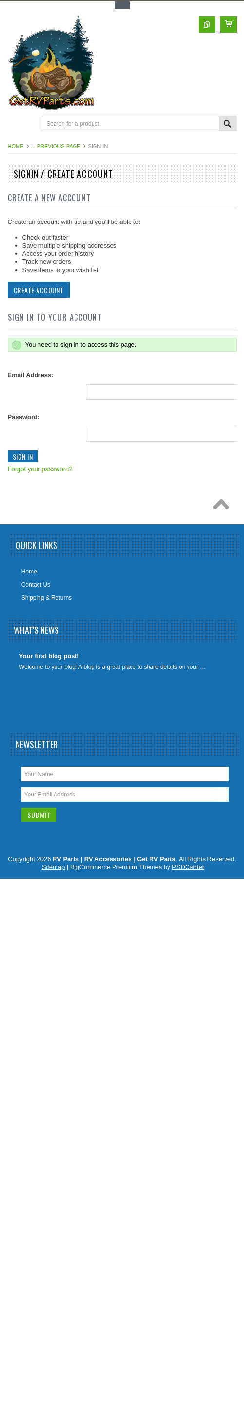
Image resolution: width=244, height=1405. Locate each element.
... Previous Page (56, 146)
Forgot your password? (39, 469)
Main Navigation (16, 124)
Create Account (38, 290)
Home (16, 146)
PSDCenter (188, 866)
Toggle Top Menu (122, 5)
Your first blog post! (49, 656)
